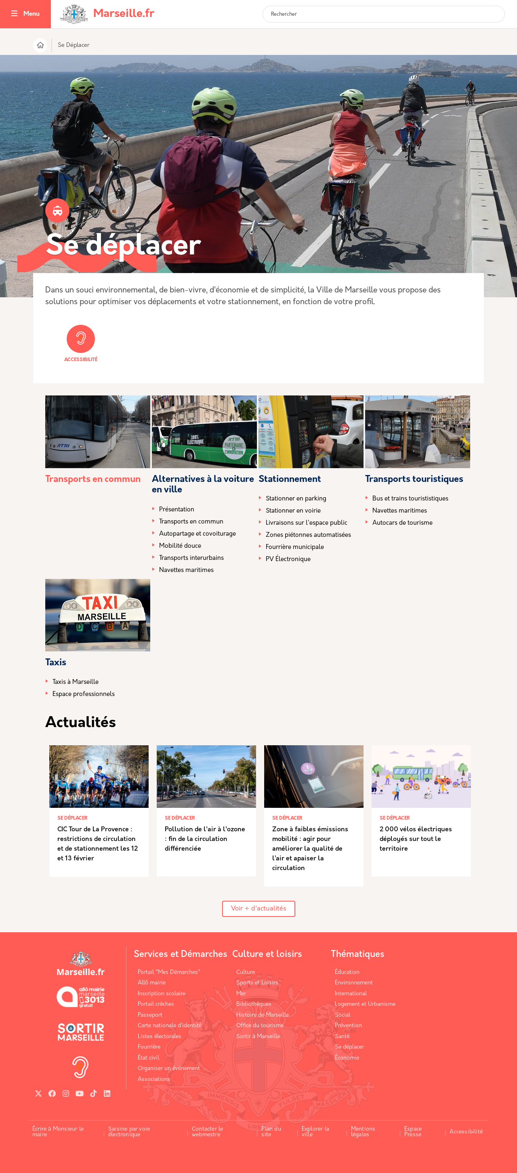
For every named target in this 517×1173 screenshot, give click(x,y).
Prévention (348, 1025)
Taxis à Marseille (76, 682)
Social (342, 1015)
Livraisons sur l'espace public (306, 523)
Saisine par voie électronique (129, 1132)
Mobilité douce (180, 546)
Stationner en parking (296, 499)
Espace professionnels (84, 695)
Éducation (347, 972)
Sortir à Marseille (258, 1036)
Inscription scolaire (161, 993)
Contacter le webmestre (207, 1132)
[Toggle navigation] (14, 14)
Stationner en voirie (293, 511)
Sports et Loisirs (257, 983)
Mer (241, 993)
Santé (342, 1036)
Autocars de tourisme (402, 523)
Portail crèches (156, 1004)
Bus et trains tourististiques (410, 499)
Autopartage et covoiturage (197, 534)
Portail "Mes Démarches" (169, 972)
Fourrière (149, 1047)
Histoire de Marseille (262, 1015)
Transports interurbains (191, 558)
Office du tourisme (260, 1025)
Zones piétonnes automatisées (308, 535)
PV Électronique (288, 560)
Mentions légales (363, 1132)
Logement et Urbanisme (365, 1004)
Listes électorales (159, 1036)
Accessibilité (80, 343)
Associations (154, 1079)
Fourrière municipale (295, 547)
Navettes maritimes (186, 571)
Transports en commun (93, 479)
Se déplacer (349, 1047)
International (351, 993)
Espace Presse (413, 1132)
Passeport (150, 1015)
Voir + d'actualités (258, 909)
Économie (347, 1058)
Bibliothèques (253, 1004)
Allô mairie (152, 983)
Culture (245, 972)
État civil (148, 1058)
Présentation (176, 510)
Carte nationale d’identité (170, 1025)
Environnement (354, 983)
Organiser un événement (169, 1068)
